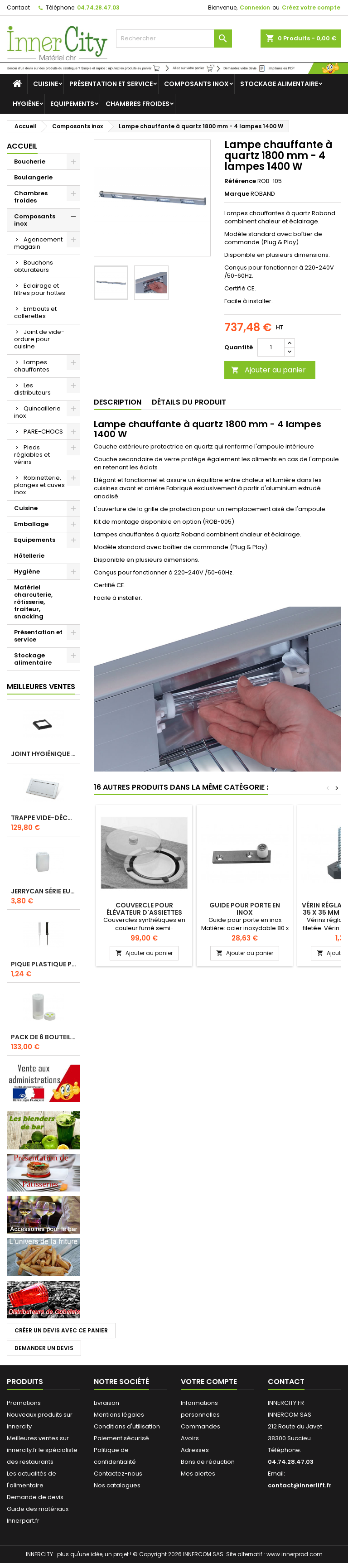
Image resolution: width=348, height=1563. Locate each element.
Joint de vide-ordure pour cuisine (39, 339)
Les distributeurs (32, 389)
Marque (236, 194)
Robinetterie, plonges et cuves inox (39, 485)
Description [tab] (117, 402)
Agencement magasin (38, 243)
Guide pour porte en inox (244, 909)
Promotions (24, 1403)
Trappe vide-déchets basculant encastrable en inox (43, 817)
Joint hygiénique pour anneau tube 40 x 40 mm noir (43, 753)
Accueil (22, 146)
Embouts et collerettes (35, 312)
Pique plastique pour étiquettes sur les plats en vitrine (43, 964)
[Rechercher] (174, 38)
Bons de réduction (208, 1461)
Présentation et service (111, 83)
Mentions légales (119, 1414)
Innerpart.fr (23, 1520)
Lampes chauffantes (31, 366)
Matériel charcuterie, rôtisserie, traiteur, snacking (33, 602)
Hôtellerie (29, 555)
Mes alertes (198, 1473)
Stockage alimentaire (279, 83)
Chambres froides (137, 103)
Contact (18, 7)
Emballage (31, 524)
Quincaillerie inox (37, 412)
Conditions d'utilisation (127, 1426)
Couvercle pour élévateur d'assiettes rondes (144, 912)
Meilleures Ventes (41, 686)
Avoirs (190, 1438)
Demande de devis (35, 1497)
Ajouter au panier (268, 370)
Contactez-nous (118, 1473)
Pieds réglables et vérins (32, 454)
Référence (240, 181)
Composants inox (196, 83)
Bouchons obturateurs (33, 266)
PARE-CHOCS (43, 431)
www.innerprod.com (294, 1554)
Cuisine (45, 83)
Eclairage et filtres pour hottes (39, 289)
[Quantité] (271, 347)
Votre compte (209, 1381)
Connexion (255, 7)
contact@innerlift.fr (300, 1485)
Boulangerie (33, 177)
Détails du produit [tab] (189, 402)
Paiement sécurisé (121, 1438)
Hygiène (26, 103)
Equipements (72, 103)
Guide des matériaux (37, 1509)
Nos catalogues (117, 1485)
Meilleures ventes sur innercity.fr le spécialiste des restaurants (42, 1450)
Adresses (195, 1450)
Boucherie (29, 161)
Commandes (200, 1426)
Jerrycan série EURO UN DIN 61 (43, 891)
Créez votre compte (311, 7)
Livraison (106, 1403)
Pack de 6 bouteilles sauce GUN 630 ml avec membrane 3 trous (43, 1037)
